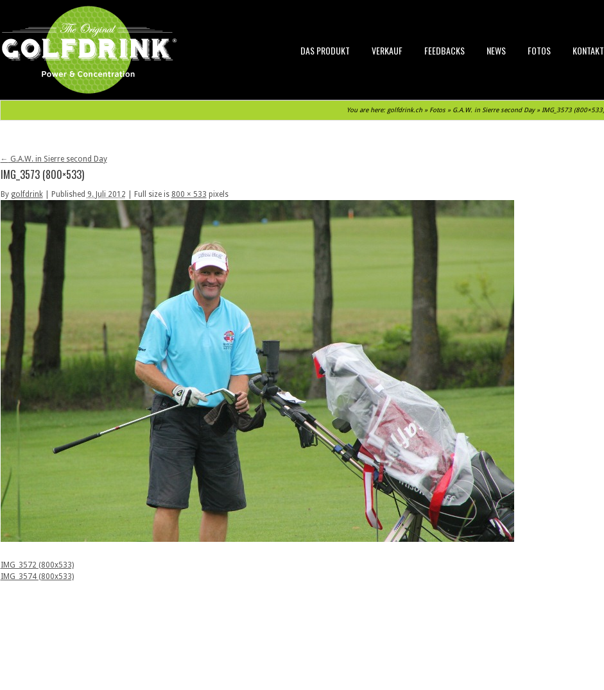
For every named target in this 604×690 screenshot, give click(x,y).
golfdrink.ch (404, 110)
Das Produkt (325, 50)
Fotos (539, 50)
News (496, 50)
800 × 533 (189, 194)
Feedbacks (444, 50)
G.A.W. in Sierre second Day (494, 110)
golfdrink (27, 194)
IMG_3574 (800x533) (37, 576)
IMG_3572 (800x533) (37, 564)
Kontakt (588, 50)
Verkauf (387, 50)
